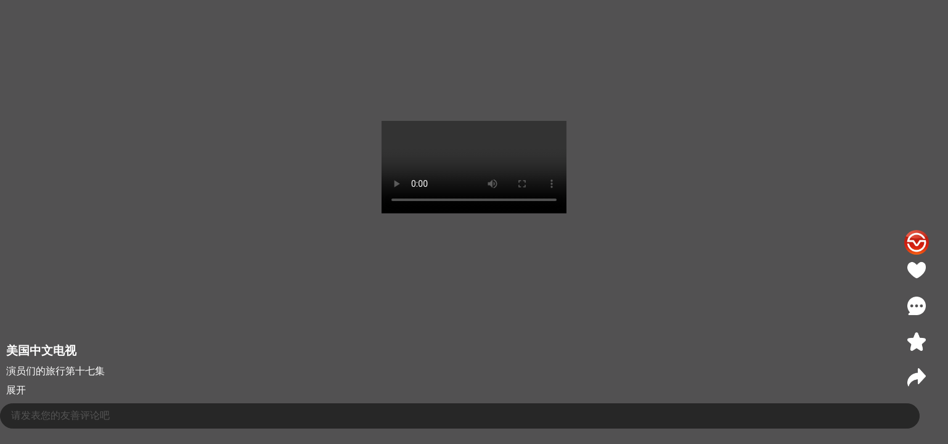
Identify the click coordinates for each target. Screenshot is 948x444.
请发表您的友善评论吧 (60, 415)
